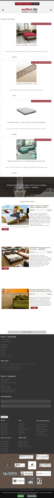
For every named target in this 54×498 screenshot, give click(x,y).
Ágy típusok (21, 423)
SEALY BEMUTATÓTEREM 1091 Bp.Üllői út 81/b (11, 369)
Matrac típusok (4, 431)
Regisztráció (27, 3)
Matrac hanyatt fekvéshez (42, 435)
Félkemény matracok (41, 431)
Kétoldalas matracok (41, 424)
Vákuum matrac (4, 425)
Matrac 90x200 (4, 448)
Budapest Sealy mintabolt (25, 446)
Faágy (20, 434)
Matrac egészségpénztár (10, 457)
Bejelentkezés (20, 3)
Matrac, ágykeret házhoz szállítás (9, 382)
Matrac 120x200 (4, 450)
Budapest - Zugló (23, 443)
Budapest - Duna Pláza (24, 444)
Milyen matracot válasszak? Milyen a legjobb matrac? (39, 206)
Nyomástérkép (4, 380)
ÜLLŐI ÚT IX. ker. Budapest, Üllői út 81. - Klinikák (11, 365)
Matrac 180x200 (4, 446)
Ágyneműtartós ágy (23, 429)
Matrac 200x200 (5, 441)
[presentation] (12, 412)
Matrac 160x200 (4, 443)
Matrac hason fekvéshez (42, 429)
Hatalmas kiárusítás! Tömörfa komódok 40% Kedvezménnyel (41, 290)
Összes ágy (21, 427)
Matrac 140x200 (4, 452)
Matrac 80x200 (4, 444)
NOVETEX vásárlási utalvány (7, 391)
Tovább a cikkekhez (27, 332)
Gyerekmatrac (4, 429)
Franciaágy (21, 431)
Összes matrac (4, 432)
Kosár (36, 3)
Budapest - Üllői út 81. (24, 441)
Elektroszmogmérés (5, 379)
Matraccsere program (6, 388)
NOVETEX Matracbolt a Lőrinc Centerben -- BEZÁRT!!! (40, 248)
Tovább (5, 229)
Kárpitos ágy (22, 432)
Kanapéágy (21, 425)
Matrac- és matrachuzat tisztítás (8, 389)
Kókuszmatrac (4, 423)
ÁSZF (32, 490)
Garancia (3, 384)
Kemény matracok (40, 427)
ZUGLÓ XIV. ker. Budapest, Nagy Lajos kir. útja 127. (12, 367)
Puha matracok (40, 433)
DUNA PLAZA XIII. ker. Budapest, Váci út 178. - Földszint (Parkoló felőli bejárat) (18, 363)
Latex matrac (4, 427)
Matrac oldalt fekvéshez (42, 426)
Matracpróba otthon (5, 386)
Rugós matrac (4, 434)
